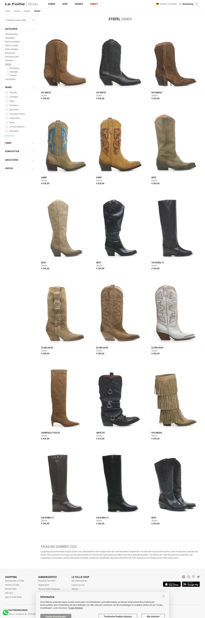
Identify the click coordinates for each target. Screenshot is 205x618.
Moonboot (14, 131)
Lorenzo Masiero (17, 126)
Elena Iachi (14, 109)
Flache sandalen (12, 41)
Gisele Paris (15, 118)
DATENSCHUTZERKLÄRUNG (48, 610)
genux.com (94, 614)
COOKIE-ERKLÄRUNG (78, 610)
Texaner (13, 75)
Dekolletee (10, 38)
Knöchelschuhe (12, 56)
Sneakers (9, 60)
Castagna (14, 96)
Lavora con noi (78, 585)
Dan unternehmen (79, 580)
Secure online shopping (48, 589)
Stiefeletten (10, 79)
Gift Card (9, 593)
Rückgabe (42, 597)
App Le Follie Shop (13, 597)
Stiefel (8, 64)
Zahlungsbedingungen (48, 593)
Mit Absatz (14, 68)
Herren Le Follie (12, 585)
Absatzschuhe (11, 34)
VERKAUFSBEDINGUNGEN (16, 610)
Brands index (11, 589)
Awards (75, 589)
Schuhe (27, 11)
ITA (101, 614)
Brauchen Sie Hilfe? (47, 580)
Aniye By (13, 92)
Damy (12, 101)
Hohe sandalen (11, 49)
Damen (17, 11)
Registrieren (43, 585)
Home (7, 11)
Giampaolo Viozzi (17, 114)
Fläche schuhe (11, 45)
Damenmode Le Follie (14, 580)
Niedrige (14, 71)
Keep (12, 122)
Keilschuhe (10, 53)
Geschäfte (76, 593)
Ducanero (14, 105)
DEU (108, 614)
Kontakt (75, 597)
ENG (104, 614)
